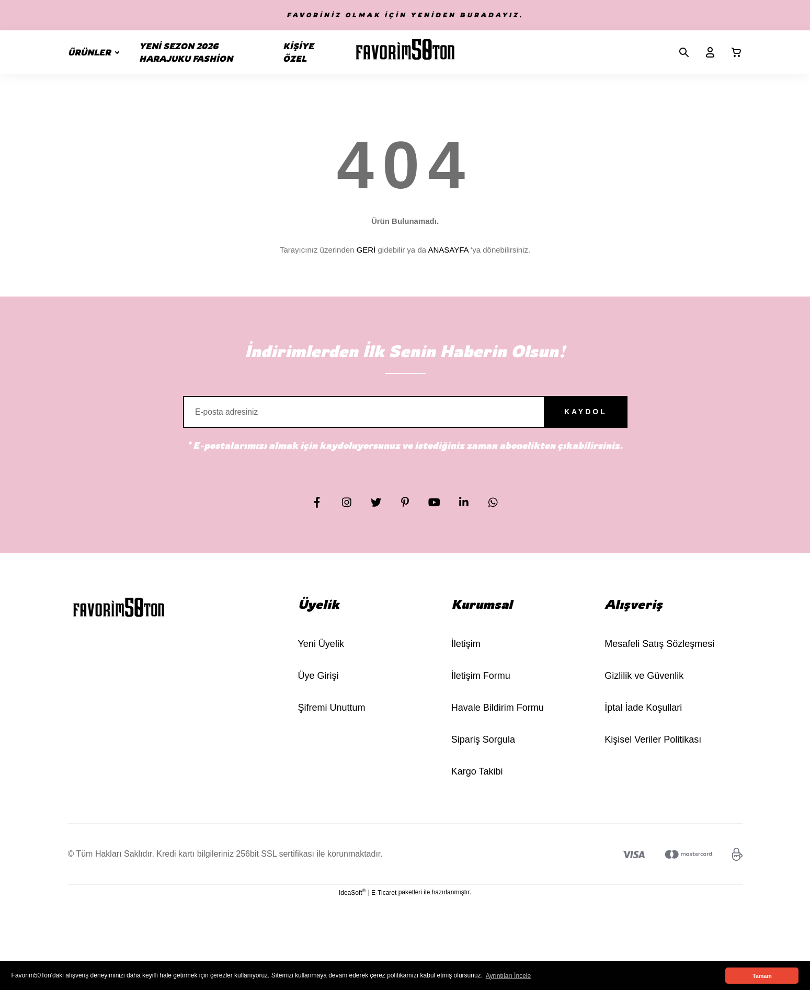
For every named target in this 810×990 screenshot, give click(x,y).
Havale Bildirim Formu (497, 716)
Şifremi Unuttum (332, 716)
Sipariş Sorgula (483, 748)
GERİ (366, 249)
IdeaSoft (352, 901)
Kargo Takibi (477, 780)
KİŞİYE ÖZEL (298, 52)
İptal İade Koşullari (643, 716)
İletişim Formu (480, 684)
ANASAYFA (448, 249)
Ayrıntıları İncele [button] (508, 976)
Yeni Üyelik (321, 652)
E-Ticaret (383, 901)
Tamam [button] (762, 976)
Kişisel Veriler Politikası (652, 748)
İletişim (466, 652)
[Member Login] (705, 52)
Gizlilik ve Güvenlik (643, 684)
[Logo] (405, 52)
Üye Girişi (318, 684)
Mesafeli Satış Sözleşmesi (659, 652)
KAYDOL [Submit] (570, 416)
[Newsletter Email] (405, 416)
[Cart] (732, 52)
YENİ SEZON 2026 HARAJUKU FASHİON (186, 52)
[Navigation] (95, 52)
